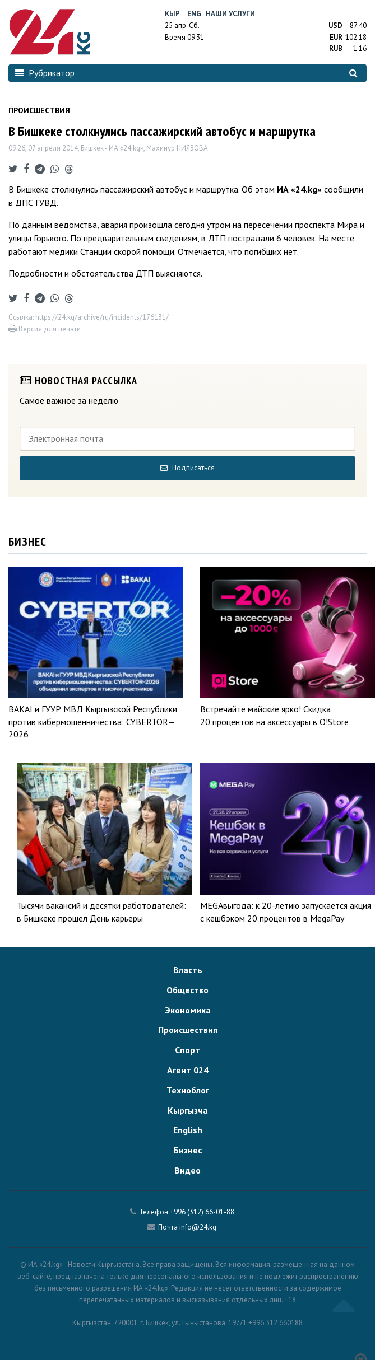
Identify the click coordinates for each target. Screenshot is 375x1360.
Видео (187, 1170)
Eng (194, 13)
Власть (187, 969)
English (187, 1129)
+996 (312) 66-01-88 (202, 1212)
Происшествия (187, 1029)
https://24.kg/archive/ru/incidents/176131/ (102, 317)
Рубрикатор (45, 72)
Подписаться (187, 468)
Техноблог (187, 1090)
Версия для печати (44, 329)
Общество (187, 990)
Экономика (188, 1010)
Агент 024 (188, 1070)
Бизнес (187, 1150)
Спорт (187, 1049)
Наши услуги (230, 13)
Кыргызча (188, 1110)
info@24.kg (197, 1227)
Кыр (172, 13)
